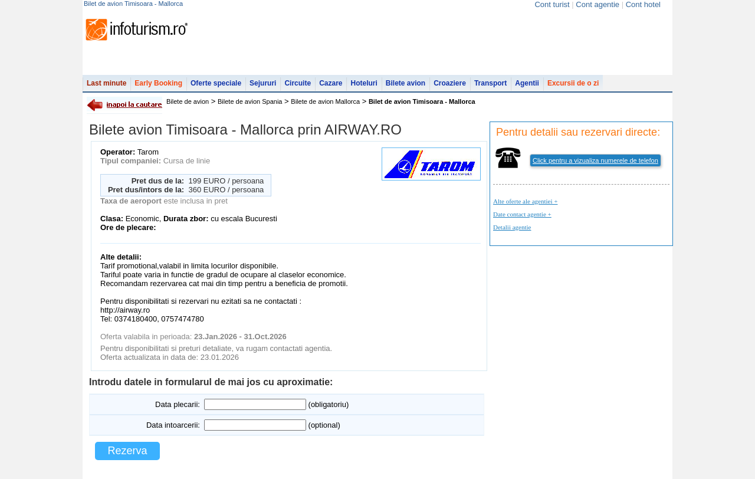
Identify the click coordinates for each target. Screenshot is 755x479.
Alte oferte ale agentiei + (525, 201)
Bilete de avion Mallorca (325, 101)
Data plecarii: (177, 404)
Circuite (297, 83)
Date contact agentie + (522, 214)
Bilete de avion (187, 101)
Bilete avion (405, 83)
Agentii (527, 83)
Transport (490, 83)
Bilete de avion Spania (250, 101)
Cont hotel (643, 4)
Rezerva (127, 451)
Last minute (106, 83)
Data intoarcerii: (173, 425)
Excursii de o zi (573, 83)
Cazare (330, 83)
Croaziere (450, 83)
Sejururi (263, 83)
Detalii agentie (512, 227)
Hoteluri (363, 83)
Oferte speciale (216, 83)
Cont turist (551, 4)
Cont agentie (597, 4)
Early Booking (158, 83)
